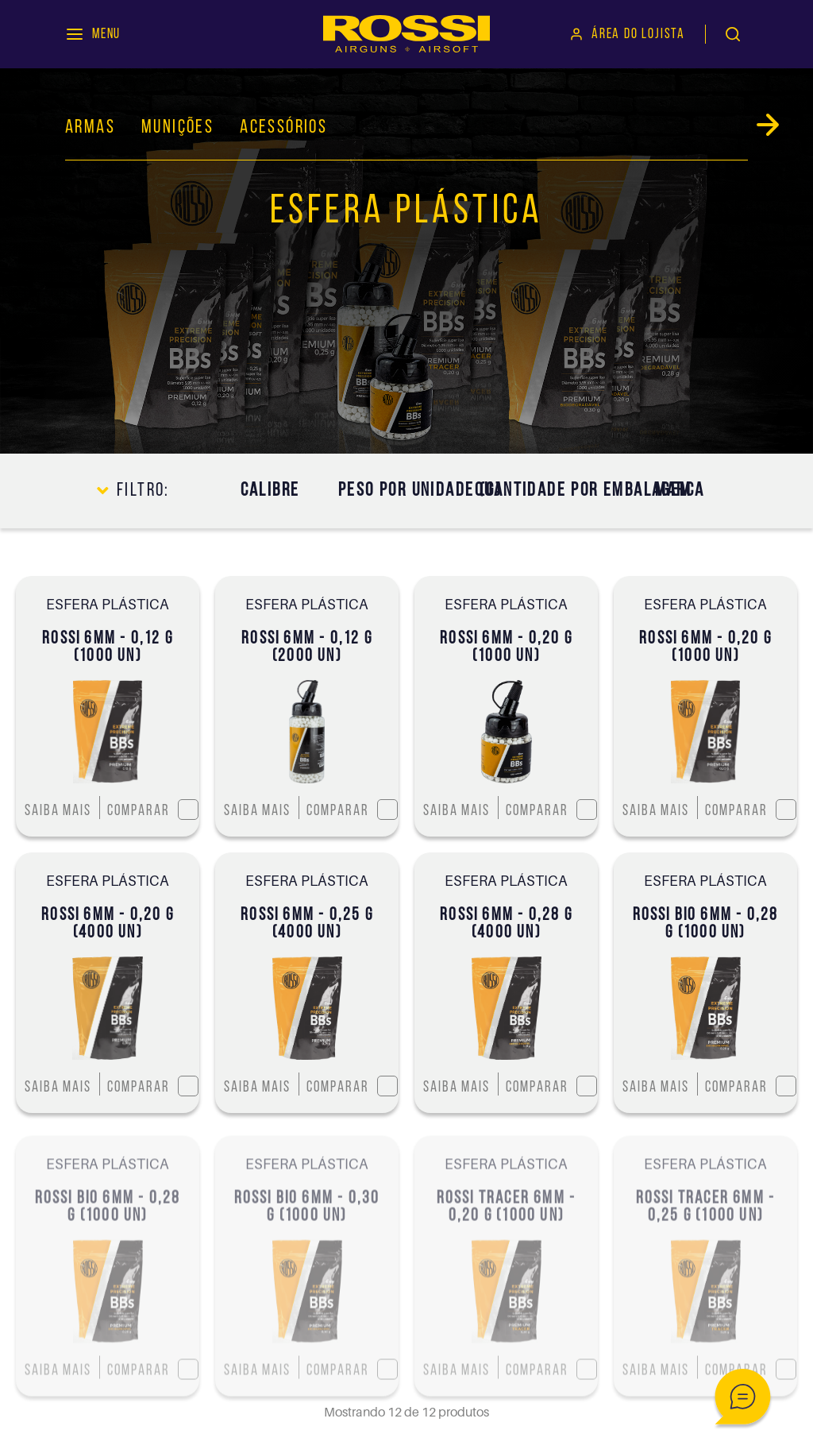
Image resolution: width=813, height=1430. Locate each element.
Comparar (152, 809)
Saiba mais (58, 811)
